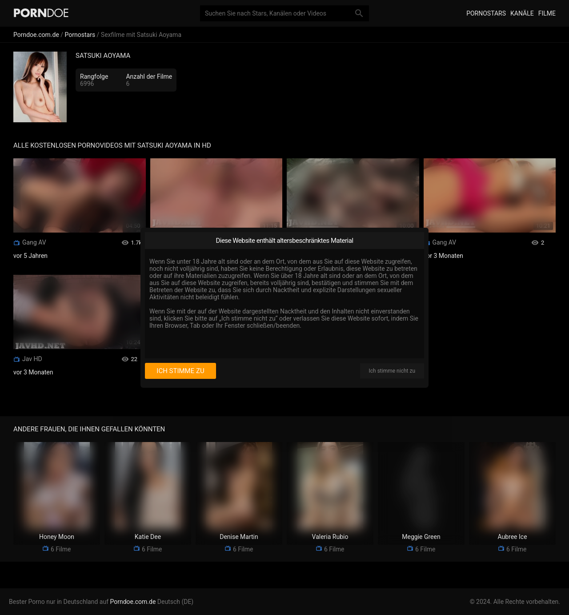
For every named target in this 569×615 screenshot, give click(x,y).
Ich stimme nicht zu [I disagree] (392, 371)
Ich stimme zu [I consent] (180, 371)
